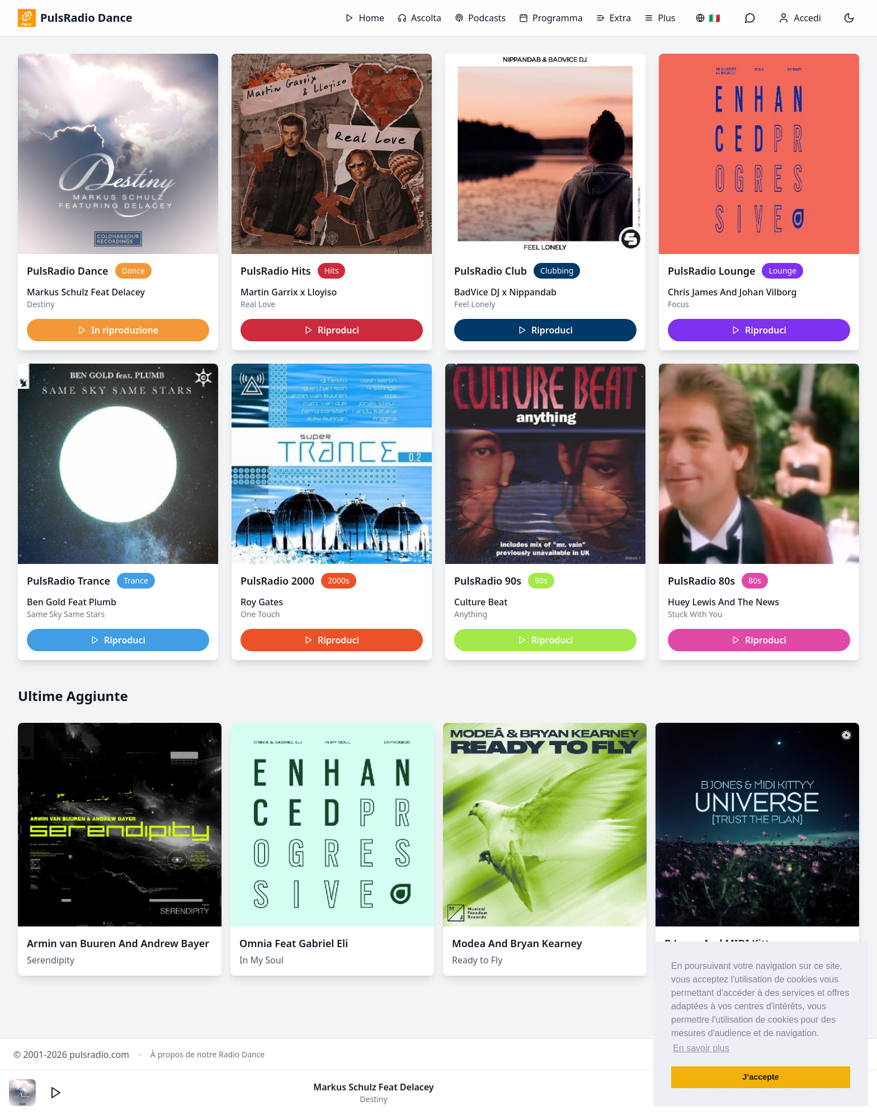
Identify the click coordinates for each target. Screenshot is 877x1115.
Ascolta (419, 18)
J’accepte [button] (760, 1076)
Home (364, 18)
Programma (551, 18)
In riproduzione (118, 330)
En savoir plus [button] (701, 1048)
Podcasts (480, 18)
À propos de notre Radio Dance (207, 1054)
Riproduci (331, 330)
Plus (659, 18)
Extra (613, 18)
